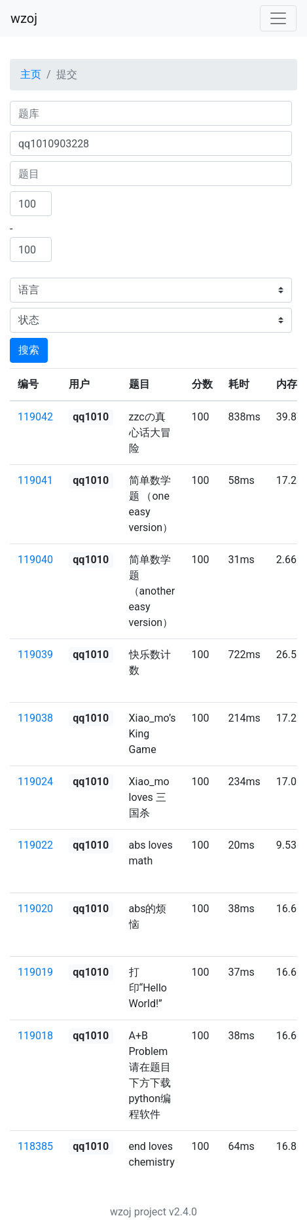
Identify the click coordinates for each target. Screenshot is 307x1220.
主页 (30, 74)
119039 (35, 654)
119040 (35, 559)
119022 (35, 845)
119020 (35, 908)
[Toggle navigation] (278, 18)
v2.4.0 (183, 1212)
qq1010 (91, 417)
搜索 (28, 350)
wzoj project (138, 1212)
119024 (35, 781)
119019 (35, 972)
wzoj (23, 18)
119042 (35, 417)
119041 (35, 480)
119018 (35, 1035)
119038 (35, 718)
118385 (35, 1146)
